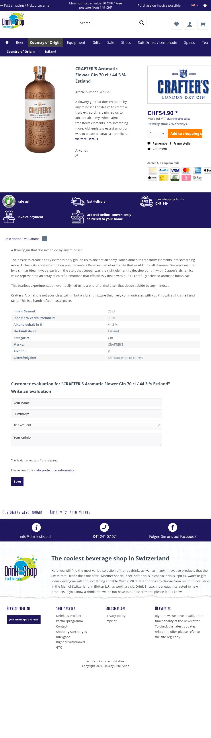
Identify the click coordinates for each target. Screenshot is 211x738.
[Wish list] (176, 24)
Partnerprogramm (69, 621)
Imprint (111, 621)
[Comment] (86, 425)
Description (12, 239)
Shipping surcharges (71, 632)
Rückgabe (63, 637)
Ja (76, 155)
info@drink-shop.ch (36, 531)
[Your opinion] (86, 439)
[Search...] (112, 22)
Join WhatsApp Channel (23, 619)
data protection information (55, 470)
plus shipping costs (178, 118)
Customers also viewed (70, 511)
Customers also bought (22, 511)
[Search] (142, 22)
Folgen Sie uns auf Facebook (172, 531)
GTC (59, 647)
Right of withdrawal (70, 642)
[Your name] (86, 402)
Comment (157, 149)
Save (17, 481)
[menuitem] (207, 5)
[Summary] (86, 413)
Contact (61, 626)
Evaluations (34, 239)
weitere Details (86, 139)
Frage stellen (181, 143)
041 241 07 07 (104, 531)
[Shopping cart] (202, 24)
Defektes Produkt (68, 616)
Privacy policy (115, 616)
